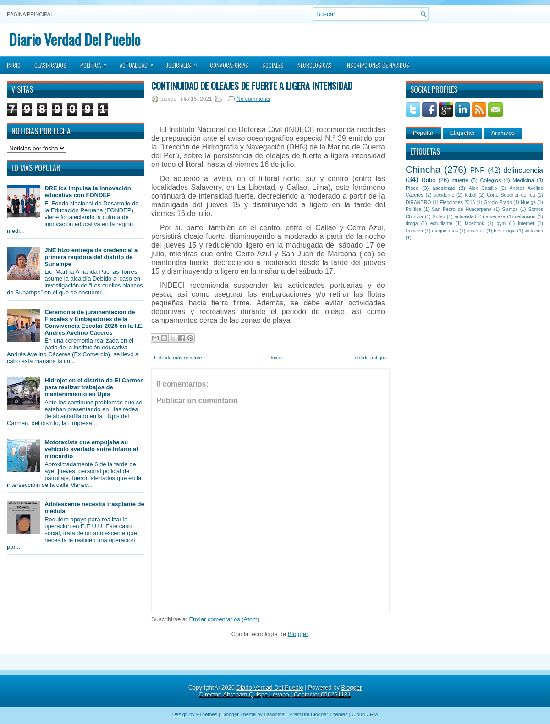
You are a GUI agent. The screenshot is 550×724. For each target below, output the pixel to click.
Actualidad (140, 62)
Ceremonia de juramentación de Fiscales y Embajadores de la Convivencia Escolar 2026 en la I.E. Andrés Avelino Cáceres (93, 322)
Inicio (14, 65)
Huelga (528, 202)
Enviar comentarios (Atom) (224, 619)
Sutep (439, 216)
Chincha (423, 169)
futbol (470, 195)
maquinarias (445, 230)
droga (412, 223)
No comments (253, 99)
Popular (423, 133)
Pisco (412, 188)
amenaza (496, 216)
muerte (460, 180)
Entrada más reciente (178, 357)
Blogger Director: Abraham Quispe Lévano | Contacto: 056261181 (280, 691)
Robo (428, 180)
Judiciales (184, 62)
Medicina (523, 180)
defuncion (525, 216)
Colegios (490, 180)
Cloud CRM (365, 714)
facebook (474, 223)
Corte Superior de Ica (511, 195)
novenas (476, 230)
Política (96, 62)
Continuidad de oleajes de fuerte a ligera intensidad (251, 85)
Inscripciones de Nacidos (377, 65)
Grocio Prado (498, 202)
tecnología (505, 230)
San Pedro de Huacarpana (461, 209)
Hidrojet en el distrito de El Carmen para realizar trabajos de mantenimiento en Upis (94, 387)
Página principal (30, 14)
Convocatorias (229, 65)
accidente (444, 195)
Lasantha (274, 714)
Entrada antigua (369, 357)
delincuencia (523, 170)
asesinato (443, 188)
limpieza (414, 230)
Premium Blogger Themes (318, 714)
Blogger (298, 633)
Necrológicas (314, 65)
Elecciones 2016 (457, 202)
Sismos (509, 209)
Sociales (273, 65)
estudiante (441, 223)
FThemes (206, 714)
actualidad (465, 216)
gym (501, 223)
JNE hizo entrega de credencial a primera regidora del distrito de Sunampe (91, 257)
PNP (477, 170)
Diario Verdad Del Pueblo (74, 39)
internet (526, 223)
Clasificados (50, 65)
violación (534, 230)
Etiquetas (462, 133)
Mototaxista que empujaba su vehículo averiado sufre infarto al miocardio (91, 449)
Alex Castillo (483, 188)
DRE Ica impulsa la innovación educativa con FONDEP (87, 192)
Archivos (503, 133)
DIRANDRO (418, 202)
